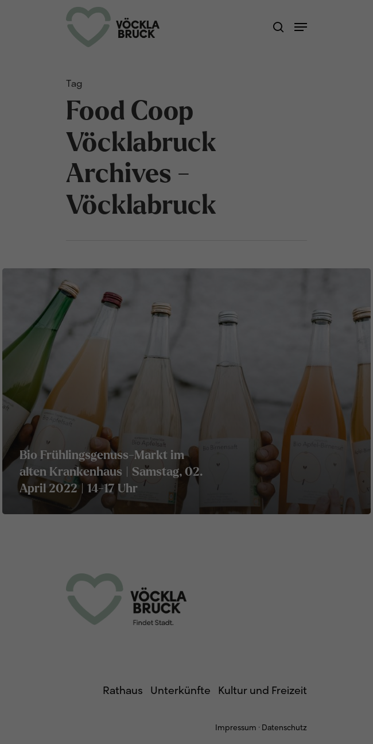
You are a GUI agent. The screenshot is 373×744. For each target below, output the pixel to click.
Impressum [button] (246, 225)
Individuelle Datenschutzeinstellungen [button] (186, 201)
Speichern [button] (187, 167)
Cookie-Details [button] (134, 225)
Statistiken (171, 92)
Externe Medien (273, 92)
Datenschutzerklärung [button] (193, 225)
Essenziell (81, 92)
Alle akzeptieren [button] (186, 133)
